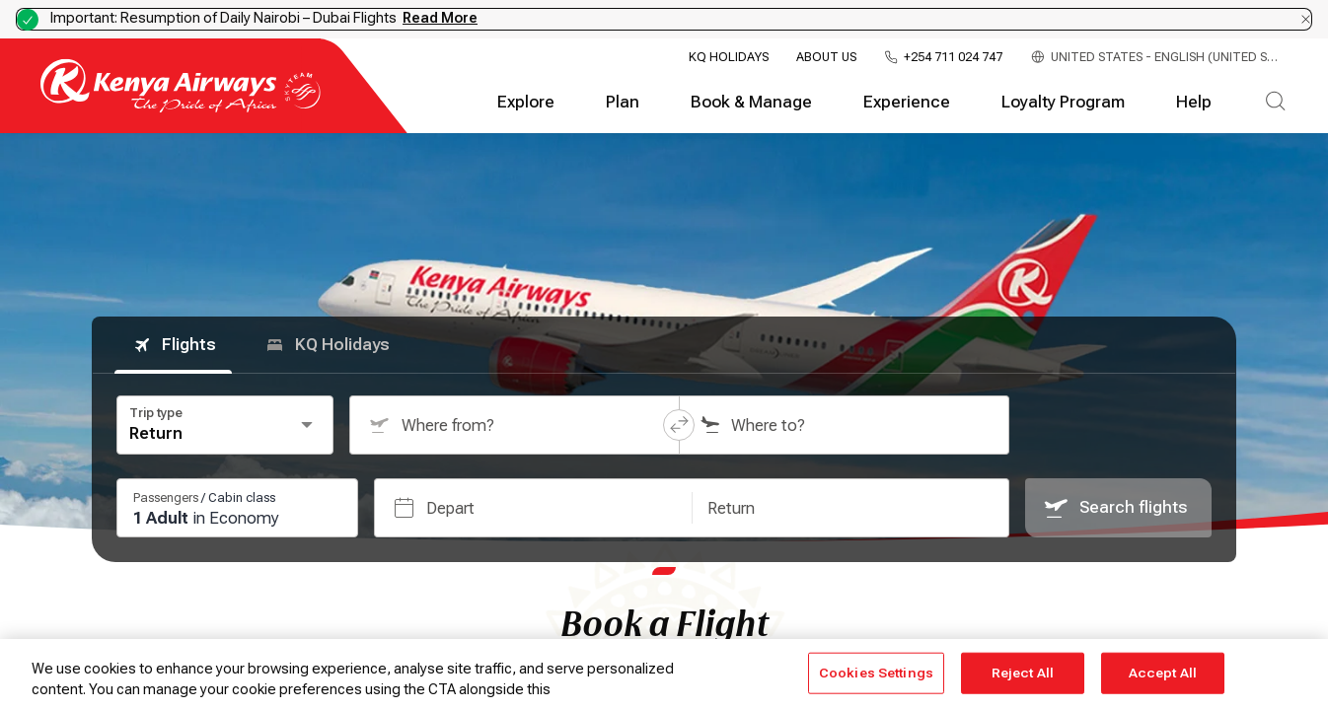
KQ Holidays (729, 57)
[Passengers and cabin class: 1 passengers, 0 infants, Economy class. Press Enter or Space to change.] (237, 507)
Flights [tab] (173, 345)
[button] (679, 425)
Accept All (1163, 673)
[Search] (1275, 102)
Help (1194, 102)
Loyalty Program (1063, 102)
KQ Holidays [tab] (326, 345)
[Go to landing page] (180, 108)
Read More (440, 18)
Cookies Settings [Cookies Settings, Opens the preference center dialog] (876, 673)
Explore (525, 102)
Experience (906, 102)
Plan (622, 102)
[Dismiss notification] (1305, 19)
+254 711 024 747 (953, 57)
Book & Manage (751, 102)
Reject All (1023, 673)
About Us (826, 57)
